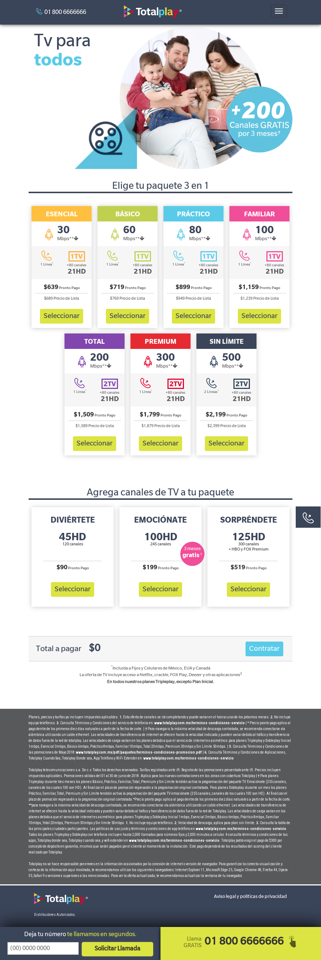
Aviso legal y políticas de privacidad (250, 896)
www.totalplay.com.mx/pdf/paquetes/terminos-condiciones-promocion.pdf (139, 752)
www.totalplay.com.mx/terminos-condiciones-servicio (199, 723)
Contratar (264, 649)
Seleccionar (62, 316)
